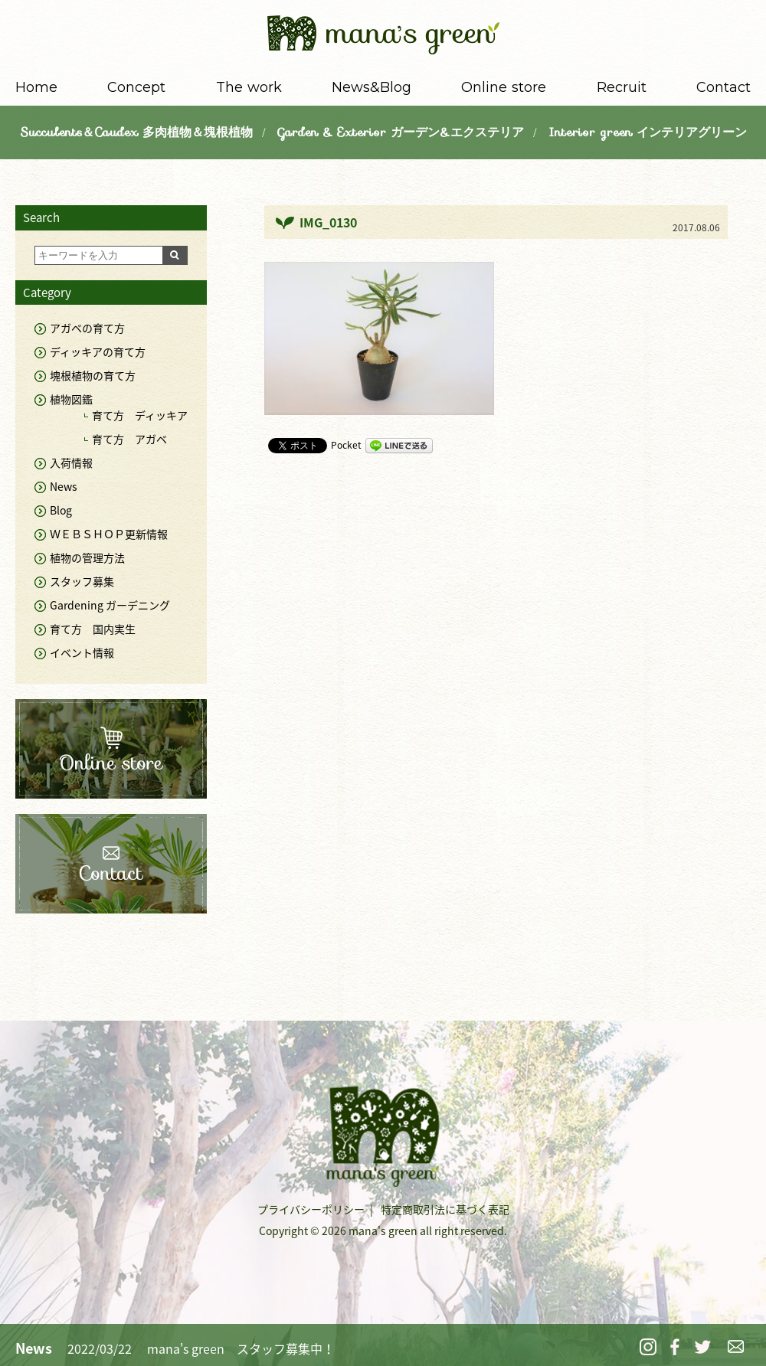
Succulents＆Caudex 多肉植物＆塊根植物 (136, 132)
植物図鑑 (71, 399)
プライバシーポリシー (311, 1209)
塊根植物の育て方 (93, 375)
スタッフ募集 (82, 581)
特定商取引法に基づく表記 (445, 1209)
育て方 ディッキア (140, 415)
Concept (136, 87)
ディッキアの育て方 (98, 351)
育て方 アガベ (129, 438)
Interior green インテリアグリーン (647, 132)
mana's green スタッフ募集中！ (241, 1348)
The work (249, 87)
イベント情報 (82, 652)
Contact (723, 87)
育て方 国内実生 (93, 628)
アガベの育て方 (87, 327)
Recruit (622, 87)
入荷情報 (71, 462)
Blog (61, 510)
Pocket (346, 445)
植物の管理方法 (87, 557)
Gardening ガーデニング (110, 605)
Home (36, 87)
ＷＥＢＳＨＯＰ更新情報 (109, 533)
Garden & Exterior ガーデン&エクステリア (400, 132)
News (63, 486)
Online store (503, 87)
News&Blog (371, 87)
